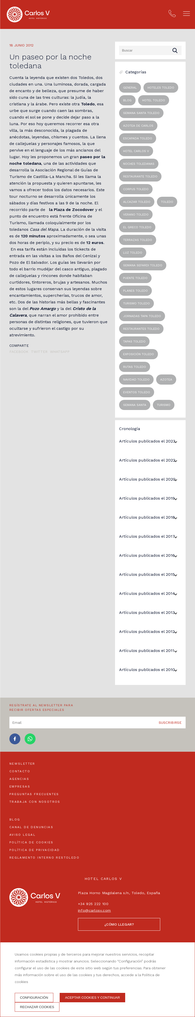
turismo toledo (136, 303)
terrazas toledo (137, 240)
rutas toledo (134, 367)
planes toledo (135, 290)
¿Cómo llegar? (119, 924)
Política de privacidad (34, 850)
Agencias (19, 779)
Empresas (19, 786)
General (130, 87)
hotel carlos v (136, 151)
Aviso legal (22, 834)
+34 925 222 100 (93, 904)
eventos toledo (136, 392)
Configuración (34, 997)
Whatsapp (60, 352)
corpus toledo (136, 189)
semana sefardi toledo (142, 265)
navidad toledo (136, 379)
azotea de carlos (138, 125)
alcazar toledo (136, 202)
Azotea (166, 379)
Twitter (39, 352)
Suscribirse (170, 722)
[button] (186, 13)
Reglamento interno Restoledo (44, 857)
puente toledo (135, 278)
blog (127, 100)
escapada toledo (137, 138)
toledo (167, 202)
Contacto (19, 771)
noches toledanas (138, 164)
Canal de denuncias (31, 827)
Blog (14, 819)
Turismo (163, 405)
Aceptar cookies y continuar (92, 997)
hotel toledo (153, 100)
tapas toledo (134, 341)
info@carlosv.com (94, 910)
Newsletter (22, 763)
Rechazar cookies (37, 1007)
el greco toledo (137, 227)
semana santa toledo (141, 113)
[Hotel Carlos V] (28, 14)
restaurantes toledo (141, 329)
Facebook (18, 352)
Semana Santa (134, 405)
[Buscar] (150, 50)
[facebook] (14, 742)
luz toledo (132, 252)
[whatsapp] (30, 742)
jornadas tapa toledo (142, 316)
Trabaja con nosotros (34, 801)
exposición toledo (138, 354)
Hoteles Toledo (161, 87)
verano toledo (136, 214)
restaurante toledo (140, 176)
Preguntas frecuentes (34, 794)
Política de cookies (31, 842)
